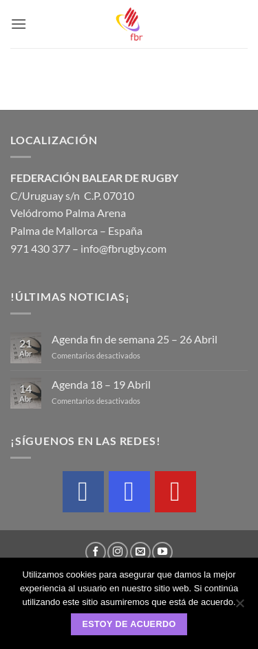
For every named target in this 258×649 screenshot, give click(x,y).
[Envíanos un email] (140, 552)
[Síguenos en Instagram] (117, 552)
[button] (18, 24)
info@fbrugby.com (123, 248)
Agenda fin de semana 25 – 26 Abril (134, 338)
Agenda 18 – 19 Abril (101, 384)
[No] (239, 607)
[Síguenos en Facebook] (95, 552)
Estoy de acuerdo (128, 624)
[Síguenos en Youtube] (162, 552)
